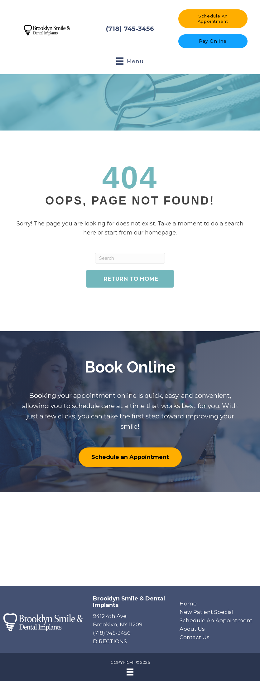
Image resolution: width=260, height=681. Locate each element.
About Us (192, 628)
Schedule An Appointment (216, 620)
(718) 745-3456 (130, 28)
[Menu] (130, 671)
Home (188, 603)
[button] (213, 18)
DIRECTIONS (110, 641)
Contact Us (194, 637)
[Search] (130, 257)
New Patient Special (207, 611)
